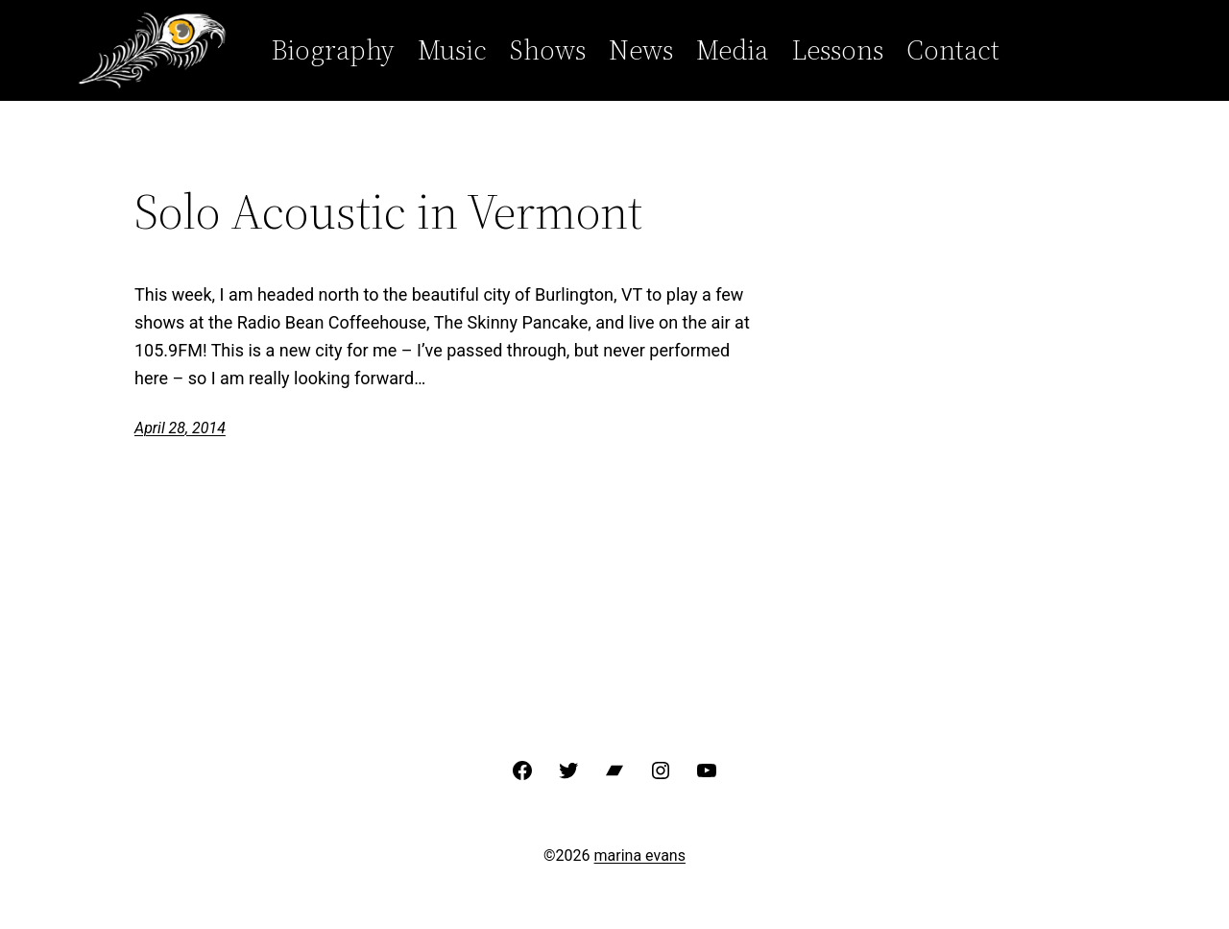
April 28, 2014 (180, 428)
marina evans (640, 855)
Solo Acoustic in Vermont (388, 211)
